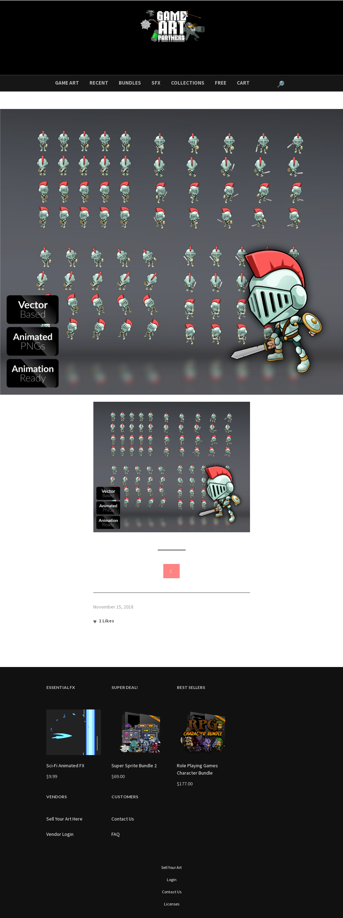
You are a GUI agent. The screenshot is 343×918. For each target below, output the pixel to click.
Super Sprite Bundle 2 (134, 765)
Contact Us (122, 819)
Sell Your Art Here (64, 819)
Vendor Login (59, 834)
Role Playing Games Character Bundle (197, 769)
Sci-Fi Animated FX (65, 765)
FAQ (115, 834)
